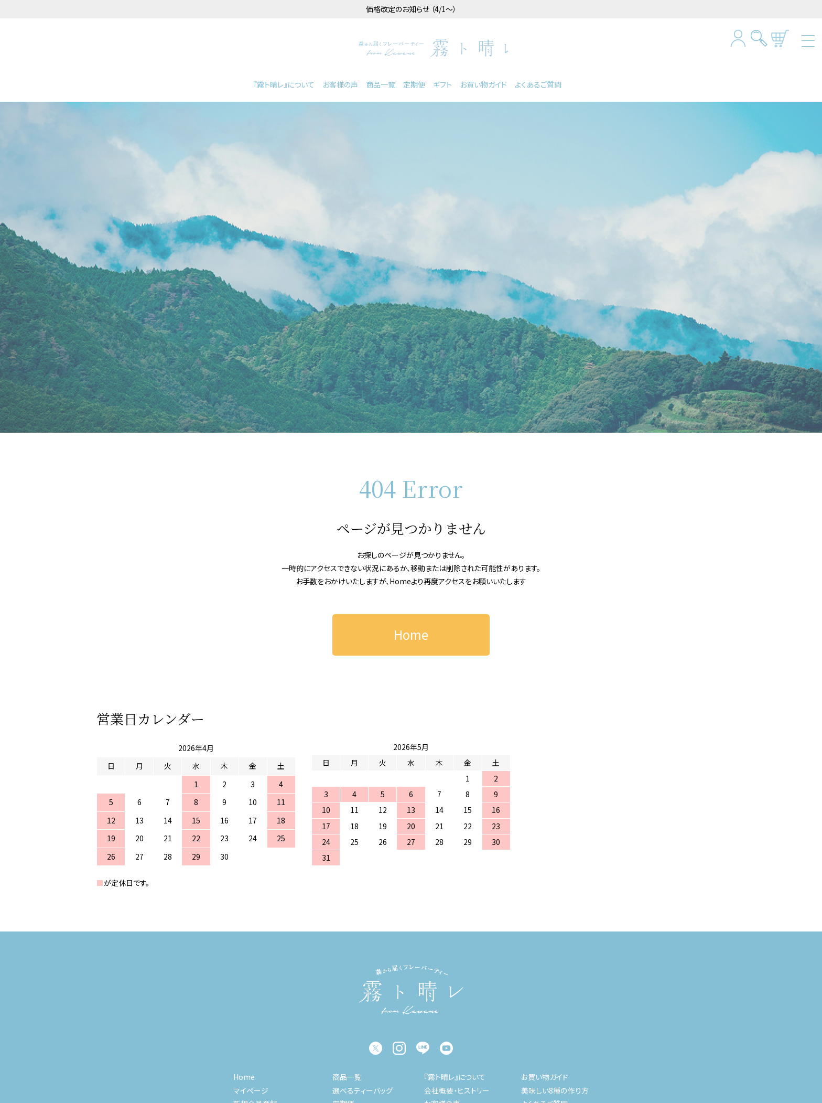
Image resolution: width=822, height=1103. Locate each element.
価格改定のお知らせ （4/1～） (411, 9)
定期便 (414, 79)
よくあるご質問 (538, 79)
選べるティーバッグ (363, 1085)
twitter (375, 1044)
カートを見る (780, 38)
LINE (422, 1044)
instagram (399, 1044)
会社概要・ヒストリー (457, 1085)
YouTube (446, 1044)
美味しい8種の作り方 (555, 1085)
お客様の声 (340, 79)
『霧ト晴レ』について (284, 79)
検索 (759, 38)
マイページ (251, 1085)
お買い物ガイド (483, 79)
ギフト (442, 79)
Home (400, 576)
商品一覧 (380, 79)
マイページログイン (738, 38)
